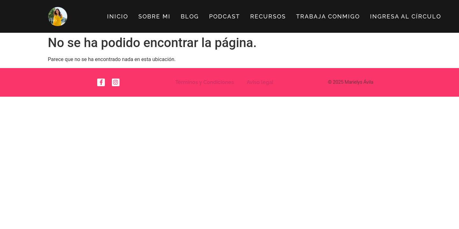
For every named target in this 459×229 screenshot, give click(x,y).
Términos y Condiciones (204, 82)
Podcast (224, 16)
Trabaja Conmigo (328, 16)
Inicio (117, 16)
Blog (190, 16)
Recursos (268, 16)
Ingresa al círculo (405, 16)
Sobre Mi (154, 16)
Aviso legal (260, 82)
